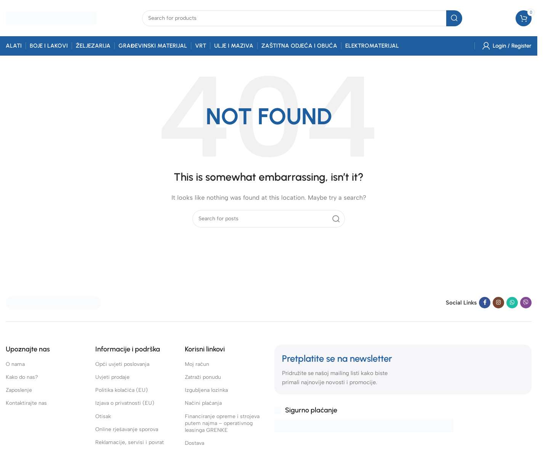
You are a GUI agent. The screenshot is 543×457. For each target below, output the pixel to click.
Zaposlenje (19, 390)
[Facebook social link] (484, 302)
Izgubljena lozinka (206, 390)
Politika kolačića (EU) (121, 390)
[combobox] (302, 18)
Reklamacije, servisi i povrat (129, 442)
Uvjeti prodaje (112, 377)
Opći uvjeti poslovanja (122, 364)
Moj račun (197, 364)
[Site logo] (51, 17)
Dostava (194, 443)
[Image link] (53, 302)
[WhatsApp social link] (512, 302)
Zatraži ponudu (203, 377)
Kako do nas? (22, 377)
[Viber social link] (526, 302)
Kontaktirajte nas (26, 403)
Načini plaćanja (203, 403)
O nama (15, 364)
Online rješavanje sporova (126, 429)
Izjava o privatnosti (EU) (124, 403)
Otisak (103, 416)
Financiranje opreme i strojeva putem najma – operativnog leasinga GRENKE (222, 423)
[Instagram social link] (498, 302)
